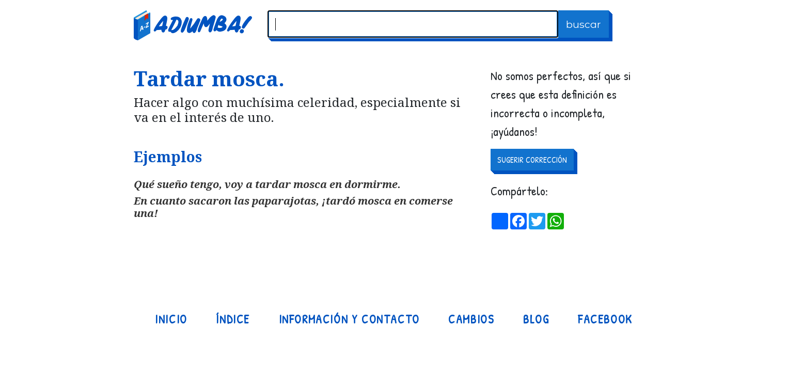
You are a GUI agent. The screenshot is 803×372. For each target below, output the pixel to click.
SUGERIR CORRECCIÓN (532, 159)
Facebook (605, 319)
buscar (583, 24)
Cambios (471, 319)
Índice (233, 319)
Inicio (171, 319)
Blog (536, 319)
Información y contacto (349, 319)
